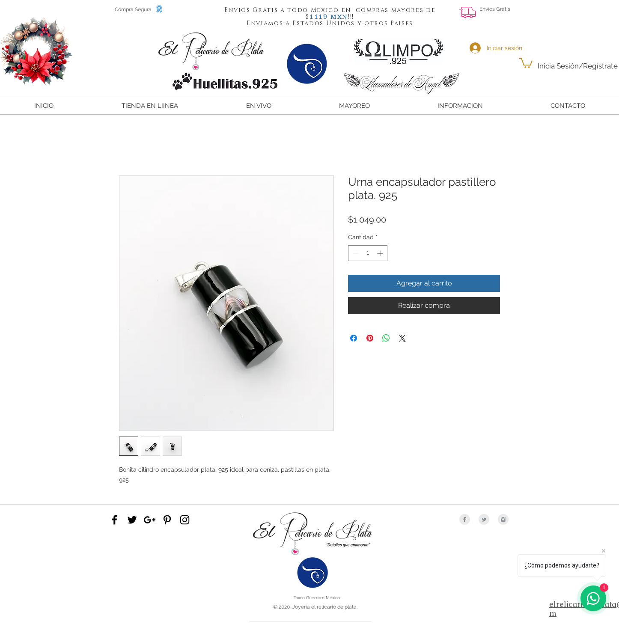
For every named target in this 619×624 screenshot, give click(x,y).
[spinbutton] (367, 253)
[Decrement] (354, 253)
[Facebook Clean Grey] (464, 519)
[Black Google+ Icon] (149, 520)
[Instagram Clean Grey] (503, 519)
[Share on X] (402, 338)
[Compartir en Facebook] (353, 338)
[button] (319, 16)
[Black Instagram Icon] (185, 520)
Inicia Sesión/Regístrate (578, 66)
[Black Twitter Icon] (132, 520)
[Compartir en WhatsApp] (386, 338)
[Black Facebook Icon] (114, 520)
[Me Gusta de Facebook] (595, 15)
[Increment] (380, 253)
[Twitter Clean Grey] (484, 519)
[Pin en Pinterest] (370, 338)
